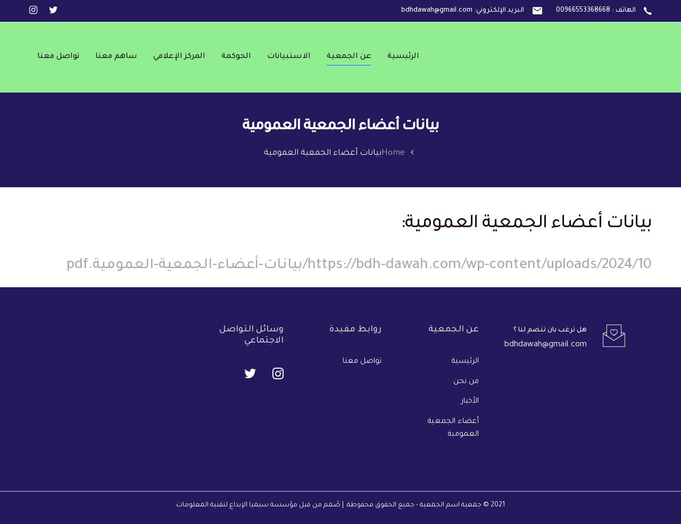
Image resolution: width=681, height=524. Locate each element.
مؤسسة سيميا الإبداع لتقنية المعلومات (236, 505)
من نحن (466, 382)
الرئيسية (465, 361)
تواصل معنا (362, 361)
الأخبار (470, 401)
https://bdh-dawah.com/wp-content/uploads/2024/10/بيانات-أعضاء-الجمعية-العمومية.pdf (359, 265)
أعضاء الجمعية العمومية (453, 428)
